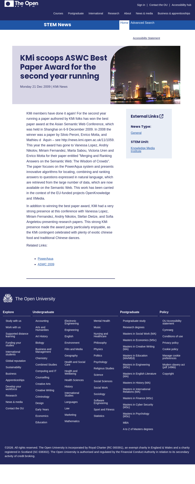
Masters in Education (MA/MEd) (135, 357)
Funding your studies (13, 344)
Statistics (99, 415)
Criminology (42, 396)
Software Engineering (101, 402)
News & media (144, 13)
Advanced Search (142, 22)
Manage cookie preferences (171, 357)
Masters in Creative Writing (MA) (139, 348)
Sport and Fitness (104, 409)
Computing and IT (45, 371)
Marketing (70, 414)
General (136, 132)
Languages (71, 401)
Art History (41, 336)
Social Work (101, 387)
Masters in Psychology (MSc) (136, 415)
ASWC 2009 (46, 264)
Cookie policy (170, 349)
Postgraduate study (134, 320)
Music (97, 327)
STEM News (57, 24)
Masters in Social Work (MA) (139, 333)
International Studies (72, 394)
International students (13, 353)
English (69, 336)
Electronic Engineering (72, 322)
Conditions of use (172, 336)
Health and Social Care (75, 363)
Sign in (141, 5)
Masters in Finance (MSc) (138, 398)
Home (124, 22)
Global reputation (16, 360)
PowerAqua (45, 258)
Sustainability (13, 367)
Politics (98, 355)
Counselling (42, 377)
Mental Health (102, 320)
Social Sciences (103, 381)
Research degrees (133, 327)
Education (41, 422)
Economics (41, 415)
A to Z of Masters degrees (138, 429)
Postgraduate (76, 13)
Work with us (13, 327)
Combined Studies (46, 364)
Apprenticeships (15, 380)
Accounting (41, 320)
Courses (58, 13)
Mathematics (72, 421)
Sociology (99, 394)
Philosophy (100, 342)
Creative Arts (42, 383)
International (96, 13)
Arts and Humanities (42, 328)
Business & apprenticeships (174, 13)
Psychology (100, 361)
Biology (39, 342)
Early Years (42, 409)
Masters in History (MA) (136, 382)
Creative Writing (44, 390)
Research (113, 13)
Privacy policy (170, 342)
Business (11, 373)
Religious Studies (104, 368)
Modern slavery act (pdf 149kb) (173, 366)
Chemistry (41, 358)
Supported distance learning (17, 335)
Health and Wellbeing (71, 372)
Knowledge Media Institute (143, 150)
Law (67, 408)
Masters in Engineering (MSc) (136, 366)
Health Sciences (74, 380)
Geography (71, 355)
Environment (72, 342)
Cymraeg (167, 329)
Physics (98, 349)
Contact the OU (158, 4)
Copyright (168, 373)
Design (39, 403)
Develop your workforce (13, 388)
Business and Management (43, 350)
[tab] (17, 313)
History (69, 386)
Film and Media (74, 349)
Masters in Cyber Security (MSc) (138, 406)
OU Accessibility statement (171, 322)
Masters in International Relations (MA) (136, 390)
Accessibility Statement (146, 38)
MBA (126, 422)
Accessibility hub (181, 5)
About (127, 13)
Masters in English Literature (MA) (139, 375)
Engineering (72, 329)
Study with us (13, 320)
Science (98, 374)
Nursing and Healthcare (101, 335)
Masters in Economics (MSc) (139, 340)
